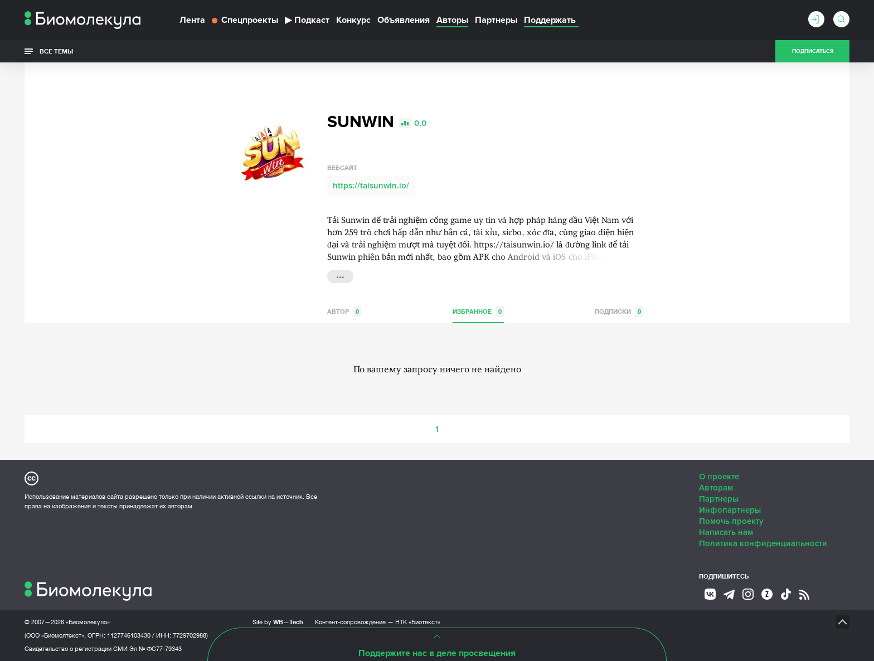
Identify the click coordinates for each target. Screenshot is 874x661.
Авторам (716, 488)
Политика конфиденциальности (763, 543)
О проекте (719, 477)
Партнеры (496, 20)
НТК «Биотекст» (417, 622)
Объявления (403, 20)
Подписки (619, 311)
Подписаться (812, 51)
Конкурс (353, 20)
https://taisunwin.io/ (371, 186)
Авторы (452, 20)
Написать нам (726, 532)
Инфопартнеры (730, 510)
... (340, 275)
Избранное (478, 311)
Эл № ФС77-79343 (155, 648)
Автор (344, 311)
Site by (278, 621)
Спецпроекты (245, 20)
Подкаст (307, 20)
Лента (192, 20)
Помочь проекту (731, 521)
